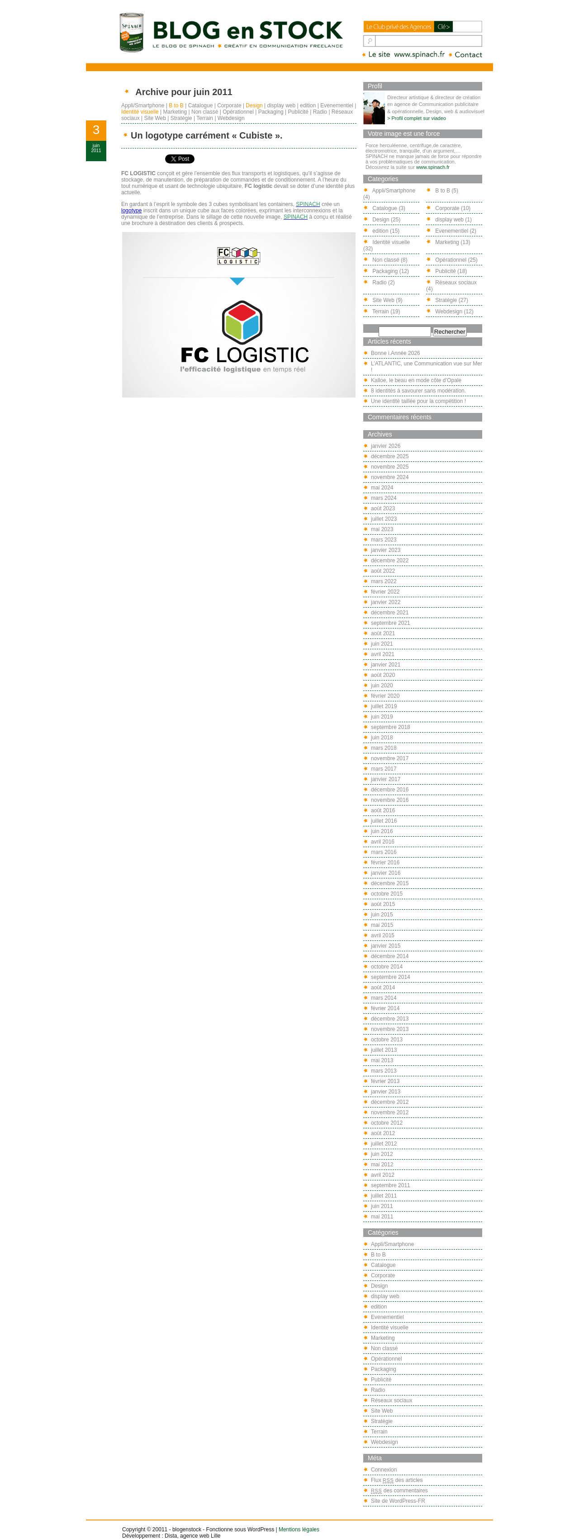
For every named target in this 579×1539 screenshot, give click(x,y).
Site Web (155, 118)
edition (308, 105)
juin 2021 (382, 644)
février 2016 (385, 862)
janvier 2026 (385, 446)
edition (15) (381, 231)
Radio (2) (379, 282)
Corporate (229, 105)
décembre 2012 (389, 1102)
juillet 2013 (384, 1050)
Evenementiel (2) (451, 231)
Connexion (384, 1470)
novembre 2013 (389, 1029)
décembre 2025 (389, 456)
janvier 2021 (385, 665)
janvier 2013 (385, 1091)
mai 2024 (382, 487)
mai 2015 (382, 925)
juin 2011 (382, 1206)
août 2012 (383, 1133)
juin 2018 (382, 737)
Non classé (204, 112)
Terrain (204, 118)
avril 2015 (382, 935)
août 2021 (383, 633)
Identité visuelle (140, 112)
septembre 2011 (390, 1185)
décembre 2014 (389, 956)
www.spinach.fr (433, 167)
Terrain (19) (381, 311)
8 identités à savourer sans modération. (418, 391)
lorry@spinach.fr (466, 55)
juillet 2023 (384, 519)
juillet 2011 (384, 1196)
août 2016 (383, 810)
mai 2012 (382, 1164)
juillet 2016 (384, 821)
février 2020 (385, 696)
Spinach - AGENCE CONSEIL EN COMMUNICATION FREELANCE (404, 55)
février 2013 (385, 1081)
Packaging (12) (386, 271)
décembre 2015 (389, 883)
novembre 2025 (389, 467)
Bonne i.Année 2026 (395, 353)
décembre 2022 (389, 560)
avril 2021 (382, 654)
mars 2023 (384, 540)
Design (254, 105)
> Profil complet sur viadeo (416, 118)
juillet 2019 (384, 706)
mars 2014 (384, 998)
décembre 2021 (389, 612)
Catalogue (200, 105)
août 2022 (383, 571)
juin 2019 (382, 717)
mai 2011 (382, 1216)
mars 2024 (384, 498)
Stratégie (181, 118)
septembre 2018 (390, 727)
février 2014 (385, 1008)
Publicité (298, 112)
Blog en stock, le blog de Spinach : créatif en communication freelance (230, 32)
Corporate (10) (448, 208)
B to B (176, 105)
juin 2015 (382, 914)
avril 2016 (382, 842)
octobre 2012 (387, 1123)
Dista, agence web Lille (192, 1536)
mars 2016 (384, 852)
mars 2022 (384, 581)
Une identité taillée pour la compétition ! (418, 401)
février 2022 (385, 592)
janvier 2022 (385, 602)
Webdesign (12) (450, 311)
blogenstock (186, 1529)
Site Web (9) (383, 300)
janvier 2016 (385, 873)
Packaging (271, 112)
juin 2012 (382, 1154)
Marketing (175, 112)
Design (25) (381, 219)
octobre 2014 (387, 967)
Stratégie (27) (447, 300)
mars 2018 (384, 748)
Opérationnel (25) (452, 260)
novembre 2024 (389, 477)
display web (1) (449, 219)
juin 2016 (382, 831)
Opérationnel (238, 112)
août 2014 (383, 987)
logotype (131, 210)
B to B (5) (442, 190)
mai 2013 (382, 1060)
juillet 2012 (384, 1144)
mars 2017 (384, 769)
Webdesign (231, 118)
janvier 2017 (385, 779)
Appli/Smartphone (142, 105)
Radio (320, 112)
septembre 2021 (390, 623)
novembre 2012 (389, 1112)
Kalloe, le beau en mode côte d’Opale (416, 380)
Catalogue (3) (384, 208)
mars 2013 (384, 1071)
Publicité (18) (446, 271)
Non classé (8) (385, 260)
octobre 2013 (387, 1039)
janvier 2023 (385, 550)
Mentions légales (299, 1529)
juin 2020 (382, 685)
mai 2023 (382, 529)
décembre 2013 (389, 1019)
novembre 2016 (389, 800)
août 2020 (383, 675)
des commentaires (399, 1490)
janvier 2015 (385, 946)
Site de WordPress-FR (398, 1501)
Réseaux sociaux (391, 1400)
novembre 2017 (389, 758)
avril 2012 (382, 1175)
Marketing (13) (448, 242)
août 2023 (383, 508)
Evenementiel (336, 105)
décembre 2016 (389, 789)
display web (281, 105)
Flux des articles (397, 1480)
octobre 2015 (387, 894)
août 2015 (383, 904)
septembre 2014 (390, 977)
